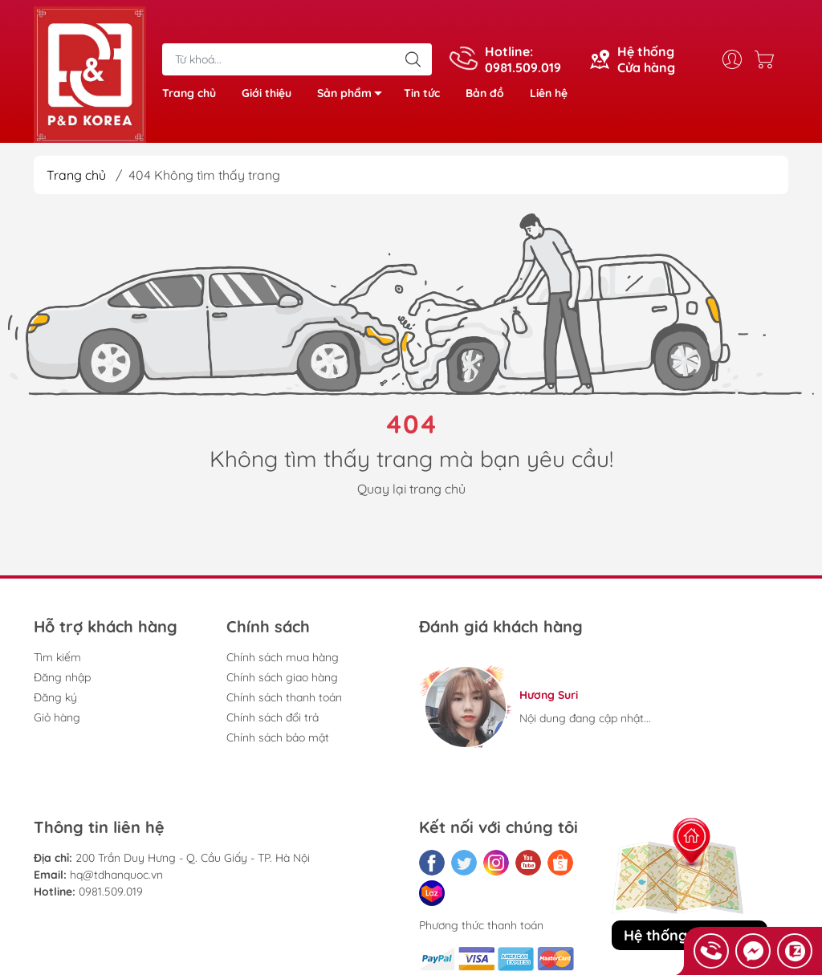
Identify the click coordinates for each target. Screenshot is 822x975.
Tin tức (422, 93)
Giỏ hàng (57, 717)
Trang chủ (189, 93)
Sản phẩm (354, 96)
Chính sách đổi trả (272, 717)
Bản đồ (485, 93)
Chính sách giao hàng (282, 677)
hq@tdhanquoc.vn (116, 874)
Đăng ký (55, 697)
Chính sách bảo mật (277, 737)
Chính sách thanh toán (284, 697)
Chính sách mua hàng (282, 657)
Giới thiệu (266, 93)
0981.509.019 (111, 891)
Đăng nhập (62, 677)
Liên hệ (549, 93)
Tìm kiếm (57, 657)
